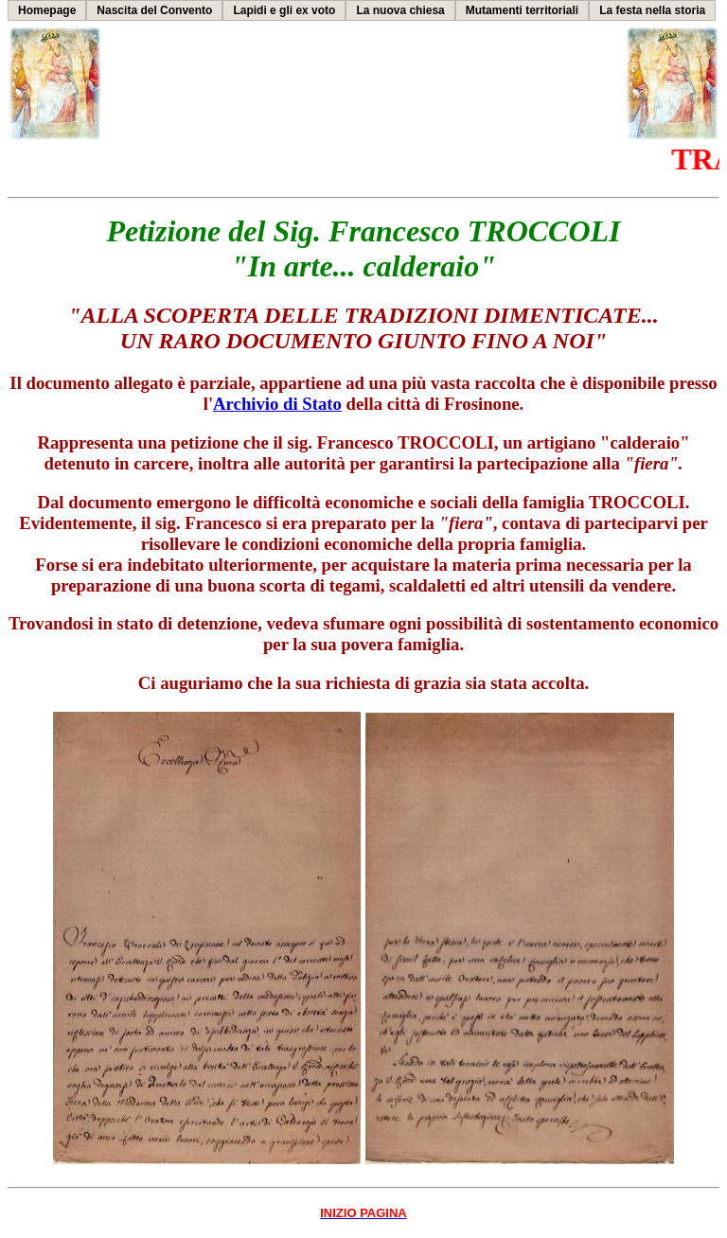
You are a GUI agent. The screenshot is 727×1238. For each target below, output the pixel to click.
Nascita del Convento (154, 10)
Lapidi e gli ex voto (284, 10)
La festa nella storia (652, 10)
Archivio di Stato (277, 404)
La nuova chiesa (400, 10)
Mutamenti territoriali (522, 10)
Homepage (47, 10)
